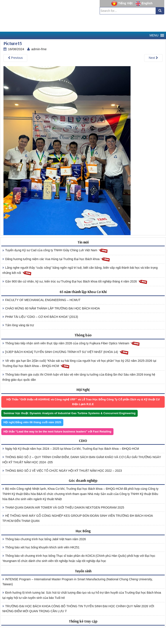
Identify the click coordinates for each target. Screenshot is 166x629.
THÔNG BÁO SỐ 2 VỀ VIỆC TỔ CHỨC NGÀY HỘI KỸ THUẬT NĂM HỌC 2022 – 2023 (62, 470)
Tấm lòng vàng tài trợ (18, 325)
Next (153, 57)
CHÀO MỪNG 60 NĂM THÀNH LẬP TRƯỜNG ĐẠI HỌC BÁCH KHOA (51, 308)
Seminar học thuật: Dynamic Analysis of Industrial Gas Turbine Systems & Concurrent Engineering (69, 413)
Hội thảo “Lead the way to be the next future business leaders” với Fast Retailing (57, 431)
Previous (15, 57)
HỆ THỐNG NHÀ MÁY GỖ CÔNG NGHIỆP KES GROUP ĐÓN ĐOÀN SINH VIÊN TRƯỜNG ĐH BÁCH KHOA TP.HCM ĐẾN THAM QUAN (77, 518)
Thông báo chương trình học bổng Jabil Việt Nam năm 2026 (44, 539)
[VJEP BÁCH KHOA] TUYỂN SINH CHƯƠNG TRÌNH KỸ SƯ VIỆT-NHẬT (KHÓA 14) (65, 352)
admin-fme (39, 49)
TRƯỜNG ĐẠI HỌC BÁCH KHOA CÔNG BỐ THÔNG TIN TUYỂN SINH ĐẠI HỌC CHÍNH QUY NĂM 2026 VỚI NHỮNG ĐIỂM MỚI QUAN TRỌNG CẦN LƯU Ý (78, 608)
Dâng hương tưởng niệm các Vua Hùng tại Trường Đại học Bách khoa (56, 259)
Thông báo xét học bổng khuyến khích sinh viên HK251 (41, 547)
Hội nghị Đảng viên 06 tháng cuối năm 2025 (32, 422)
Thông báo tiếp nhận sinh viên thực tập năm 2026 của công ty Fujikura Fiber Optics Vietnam (71, 343)
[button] (154, 35)
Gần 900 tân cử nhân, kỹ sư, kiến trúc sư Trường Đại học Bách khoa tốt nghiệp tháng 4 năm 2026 (74, 281)
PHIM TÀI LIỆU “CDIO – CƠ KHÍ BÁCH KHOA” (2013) (40, 316)
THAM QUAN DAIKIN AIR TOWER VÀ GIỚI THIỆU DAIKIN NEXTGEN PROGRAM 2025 (63, 507)
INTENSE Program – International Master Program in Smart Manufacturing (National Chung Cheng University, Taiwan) (77, 581)
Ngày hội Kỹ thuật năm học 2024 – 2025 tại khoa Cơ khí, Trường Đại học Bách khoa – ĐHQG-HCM (70, 448)
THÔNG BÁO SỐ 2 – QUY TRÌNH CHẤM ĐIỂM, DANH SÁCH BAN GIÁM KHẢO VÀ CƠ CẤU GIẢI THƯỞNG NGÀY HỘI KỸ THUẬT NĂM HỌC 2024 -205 (81, 459)
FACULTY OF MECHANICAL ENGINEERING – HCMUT (41, 300)
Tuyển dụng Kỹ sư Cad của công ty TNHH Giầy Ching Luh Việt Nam (55, 250)
